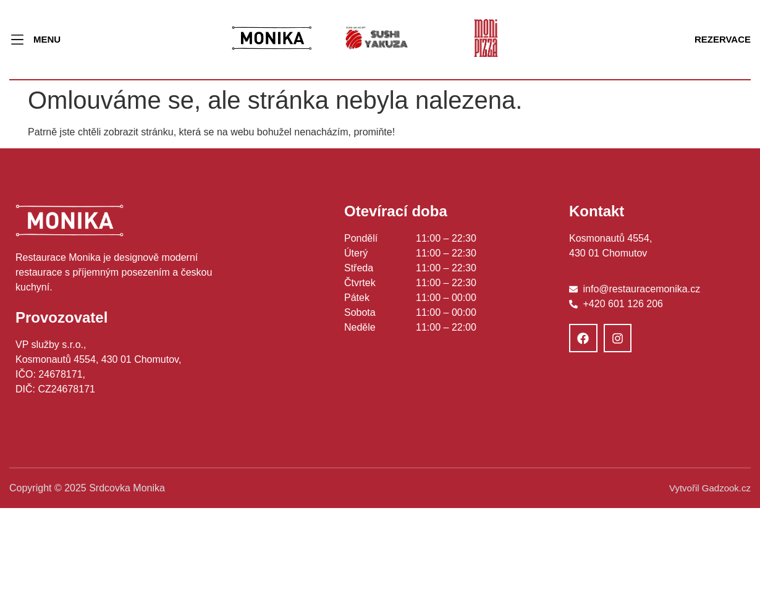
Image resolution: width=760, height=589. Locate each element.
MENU (47, 39)
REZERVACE (723, 39)
